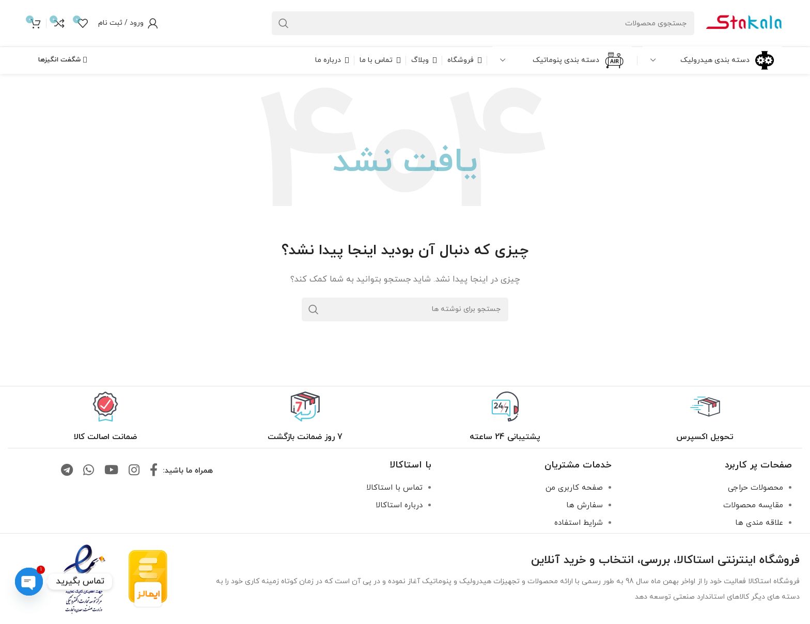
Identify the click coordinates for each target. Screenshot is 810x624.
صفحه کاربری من (574, 487)
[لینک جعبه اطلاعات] (705, 417)
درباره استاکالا (399, 505)
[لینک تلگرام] (67, 471)
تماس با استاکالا (394, 487)
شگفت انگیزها (62, 60)
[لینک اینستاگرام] (134, 471)
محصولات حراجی (755, 487)
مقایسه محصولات (753, 505)
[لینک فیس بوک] (154, 471)
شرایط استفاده (578, 523)
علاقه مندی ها (759, 523)
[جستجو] (483, 23)
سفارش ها (584, 505)
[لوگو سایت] (743, 22)
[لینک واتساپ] (88, 471)
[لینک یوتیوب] (111, 471)
